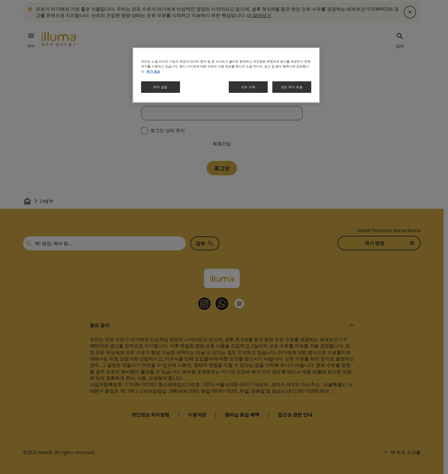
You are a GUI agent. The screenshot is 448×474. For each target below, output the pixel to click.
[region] (226, 75)
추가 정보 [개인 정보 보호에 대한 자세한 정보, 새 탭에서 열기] (153, 71)
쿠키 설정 (160, 87)
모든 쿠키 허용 (292, 87)
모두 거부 (248, 87)
